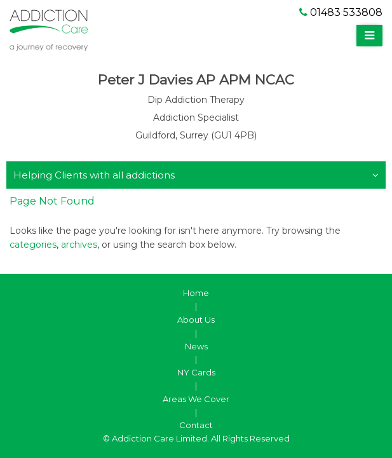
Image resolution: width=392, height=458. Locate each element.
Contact (196, 425)
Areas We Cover (196, 399)
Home (196, 293)
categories (33, 244)
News (196, 346)
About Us (196, 319)
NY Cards (196, 372)
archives (79, 244)
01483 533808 (340, 12)
